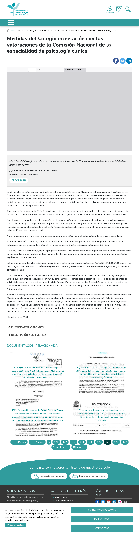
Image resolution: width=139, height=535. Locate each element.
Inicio (13, 30)
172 (66, 442)
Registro (109, 9)
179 (126, 442)
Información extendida (27, 326)
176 (100, 442)
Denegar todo (102, 519)
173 (74, 442)
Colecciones (61, 497)
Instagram (125, 502)
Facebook (97, 502)
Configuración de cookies (102, 509)
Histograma (119, 9)
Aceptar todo (101, 528)
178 (117, 442)
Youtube (108, 502)
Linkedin (114, 502)
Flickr (120, 502)
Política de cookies (15, 524)
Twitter (103, 502)
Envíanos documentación (92, 476)
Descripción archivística (28, 335)
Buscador (128, 9)
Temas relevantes (64, 500)
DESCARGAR (19, 180)
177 (108, 442)
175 (91, 442)
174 (83, 442)
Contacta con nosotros (52, 476)
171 (57, 442)
